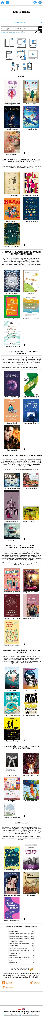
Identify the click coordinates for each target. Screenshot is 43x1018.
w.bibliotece (9, 975)
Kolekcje (23, 32)
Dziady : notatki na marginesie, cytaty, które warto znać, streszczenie (25, 938)
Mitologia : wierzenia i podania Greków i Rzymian (20, 933)
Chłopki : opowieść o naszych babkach (18, 948)
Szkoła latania (12, 947)
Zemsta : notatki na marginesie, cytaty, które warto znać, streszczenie (25, 959)
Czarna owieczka (13, 955)
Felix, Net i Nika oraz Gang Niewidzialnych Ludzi (20, 943)
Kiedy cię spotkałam (14, 960)
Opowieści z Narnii (13, 931)
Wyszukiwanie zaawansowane (11, 32)
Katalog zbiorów (20, 22)
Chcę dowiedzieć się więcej (12, 1015)
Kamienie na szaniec (14, 935)
